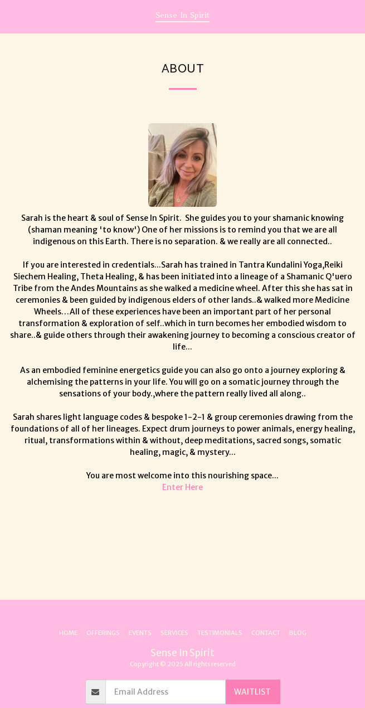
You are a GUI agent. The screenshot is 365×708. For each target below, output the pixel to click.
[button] (12, 16)
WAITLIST (252, 692)
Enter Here (182, 487)
